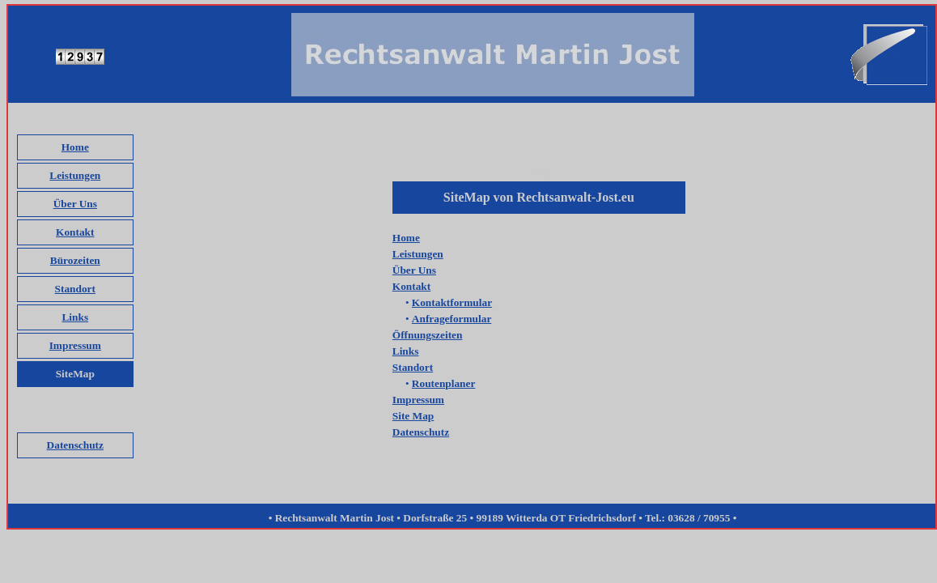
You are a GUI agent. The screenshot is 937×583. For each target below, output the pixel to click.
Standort (75, 289)
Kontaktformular (452, 302)
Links (74, 317)
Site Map (413, 416)
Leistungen (74, 175)
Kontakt (75, 232)
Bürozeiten (75, 260)
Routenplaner (444, 383)
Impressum (75, 345)
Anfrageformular (451, 319)
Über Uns (75, 204)
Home (75, 147)
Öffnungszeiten (427, 335)
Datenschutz (75, 445)
